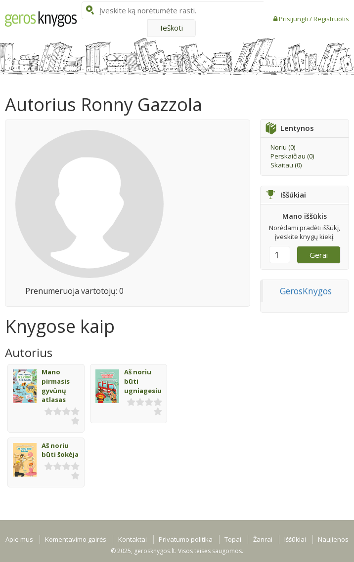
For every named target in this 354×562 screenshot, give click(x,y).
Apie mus (19, 539)
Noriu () (282, 147)
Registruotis (331, 18)
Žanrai (262, 539)
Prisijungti (294, 18)
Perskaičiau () (292, 156)
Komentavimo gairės (75, 539)
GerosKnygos (306, 291)
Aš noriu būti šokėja (60, 450)
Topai (232, 539)
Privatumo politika (186, 539)
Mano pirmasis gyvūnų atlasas (56, 385)
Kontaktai (132, 539)
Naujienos (333, 539)
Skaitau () (286, 165)
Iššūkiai (295, 539)
